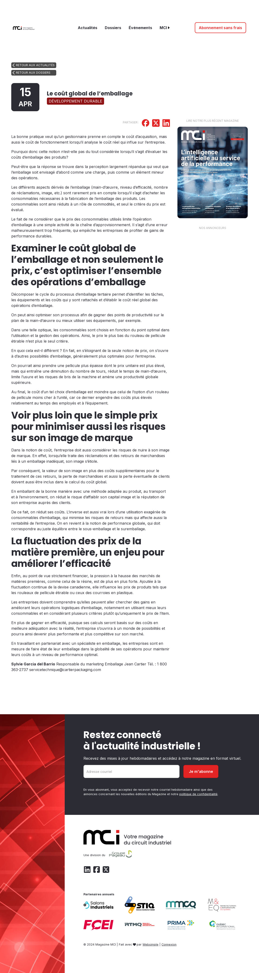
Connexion (168, 944)
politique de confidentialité (198, 794)
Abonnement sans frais (220, 27)
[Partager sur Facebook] (145, 123)
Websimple (150, 944)
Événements (140, 27)
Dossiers (113, 27)
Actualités (87, 27)
